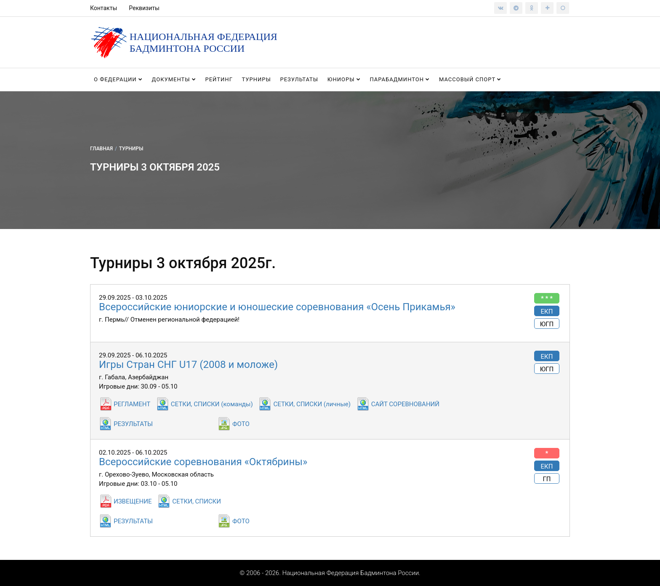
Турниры (256, 79)
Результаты (299, 79)
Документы (174, 79)
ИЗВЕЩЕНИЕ (133, 501)
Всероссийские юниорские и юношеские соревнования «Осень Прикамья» (277, 307)
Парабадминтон (400, 79)
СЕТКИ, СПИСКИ (196, 501)
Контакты (103, 8)
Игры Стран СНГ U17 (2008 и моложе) (188, 364)
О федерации (118, 79)
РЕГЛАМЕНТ (132, 404)
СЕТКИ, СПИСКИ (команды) (212, 404)
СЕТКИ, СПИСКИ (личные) (311, 404)
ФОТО (241, 424)
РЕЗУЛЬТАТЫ (133, 424)
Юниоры (344, 79)
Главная (101, 149)
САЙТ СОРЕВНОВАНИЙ (405, 404)
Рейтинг (218, 79)
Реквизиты (144, 8)
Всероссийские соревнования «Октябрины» (203, 462)
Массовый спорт (470, 79)
